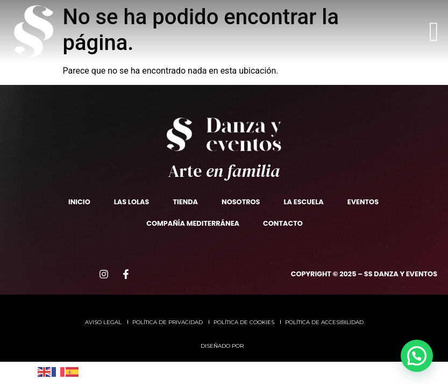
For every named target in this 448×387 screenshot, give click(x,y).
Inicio (79, 201)
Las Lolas (132, 201)
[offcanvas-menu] (434, 31)
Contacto (283, 223)
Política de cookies (244, 322)
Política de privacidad (167, 322)
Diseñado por (223, 345)
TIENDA (185, 201)
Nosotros (241, 201)
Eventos (363, 201)
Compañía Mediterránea (192, 223)
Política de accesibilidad (324, 322)
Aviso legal (103, 322)
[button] (417, 356)
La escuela (303, 201)
